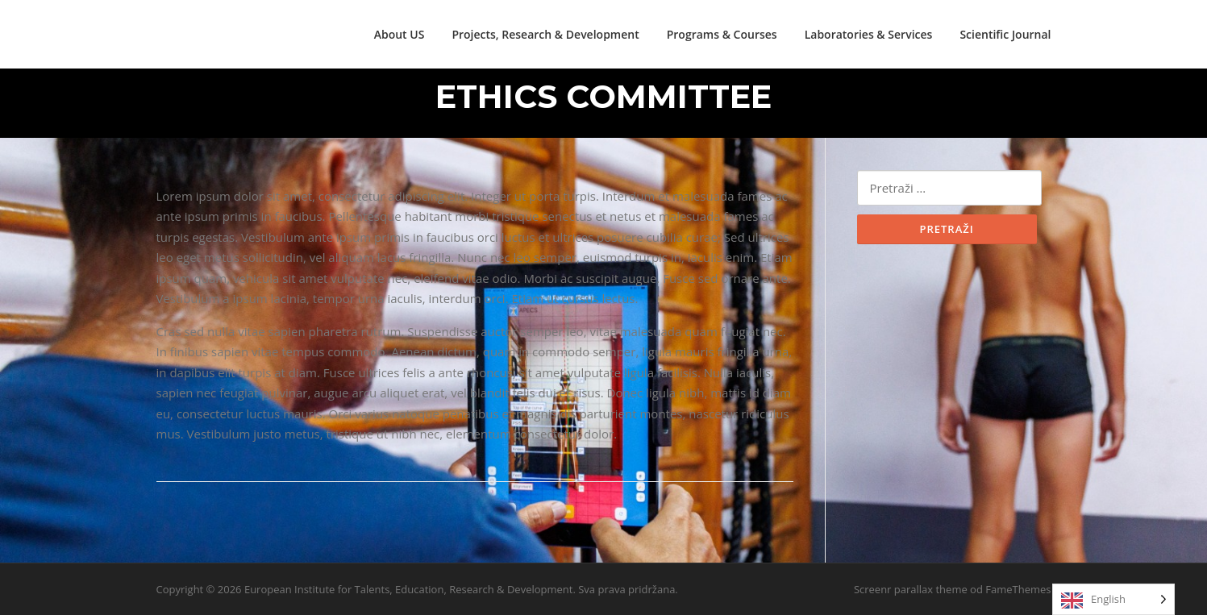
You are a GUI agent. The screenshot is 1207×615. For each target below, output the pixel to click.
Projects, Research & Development (545, 34)
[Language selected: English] (1113, 599)
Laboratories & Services (869, 34)
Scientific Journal (1005, 34)
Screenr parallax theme (911, 589)
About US (399, 34)
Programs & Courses (722, 34)
